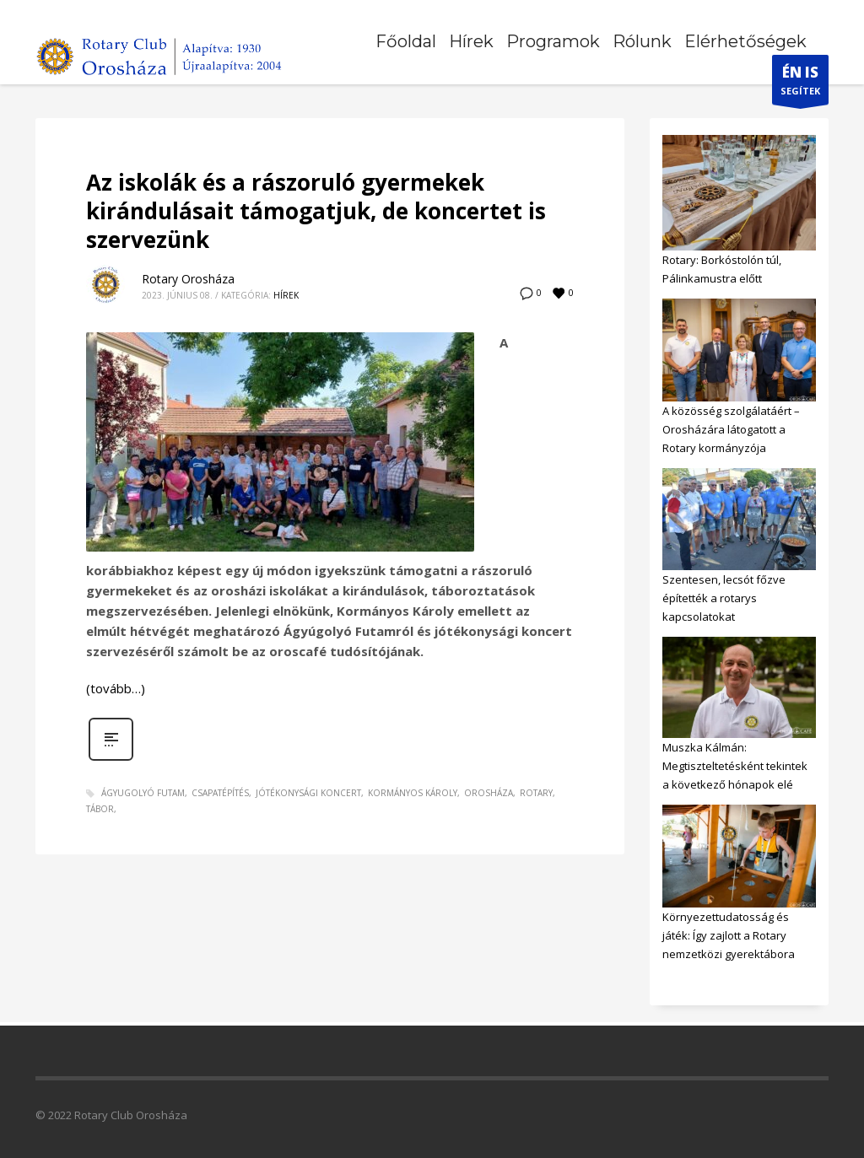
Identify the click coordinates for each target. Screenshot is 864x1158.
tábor (100, 809)
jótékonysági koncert (308, 793)
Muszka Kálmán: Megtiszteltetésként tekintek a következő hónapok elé (734, 766)
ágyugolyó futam (143, 793)
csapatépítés (220, 793)
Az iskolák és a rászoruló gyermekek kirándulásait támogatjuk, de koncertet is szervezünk (316, 211)
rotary (536, 793)
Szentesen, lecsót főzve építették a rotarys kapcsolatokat (724, 598)
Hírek (286, 295)
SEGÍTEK (800, 83)
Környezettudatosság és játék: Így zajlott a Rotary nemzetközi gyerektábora (728, 935)
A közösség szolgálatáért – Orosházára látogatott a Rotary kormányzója (731, 429)
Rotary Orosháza (188, 279)
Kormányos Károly (412, 793)
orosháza (488, 793)
